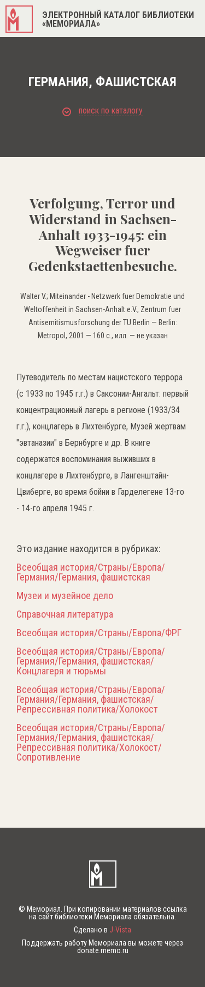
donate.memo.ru (102, 950)
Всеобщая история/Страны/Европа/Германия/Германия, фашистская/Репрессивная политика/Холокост (90, 699)
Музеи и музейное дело (64, 596)
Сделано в (102, 930)
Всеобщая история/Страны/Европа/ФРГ (98, 633)
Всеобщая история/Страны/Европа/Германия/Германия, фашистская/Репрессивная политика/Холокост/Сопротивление (90, 742)
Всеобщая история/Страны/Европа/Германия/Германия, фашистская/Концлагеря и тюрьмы (90, 661)
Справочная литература (64, 614)
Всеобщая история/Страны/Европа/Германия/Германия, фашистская (90, 572)
